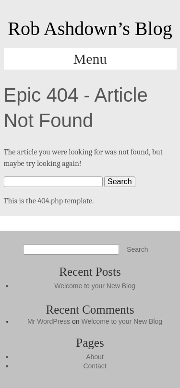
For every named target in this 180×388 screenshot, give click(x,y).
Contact (94, 366)
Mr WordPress (48, 321)
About (95, 357)
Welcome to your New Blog (94, 286)
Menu (90, 59)
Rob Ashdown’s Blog (90, 28)
